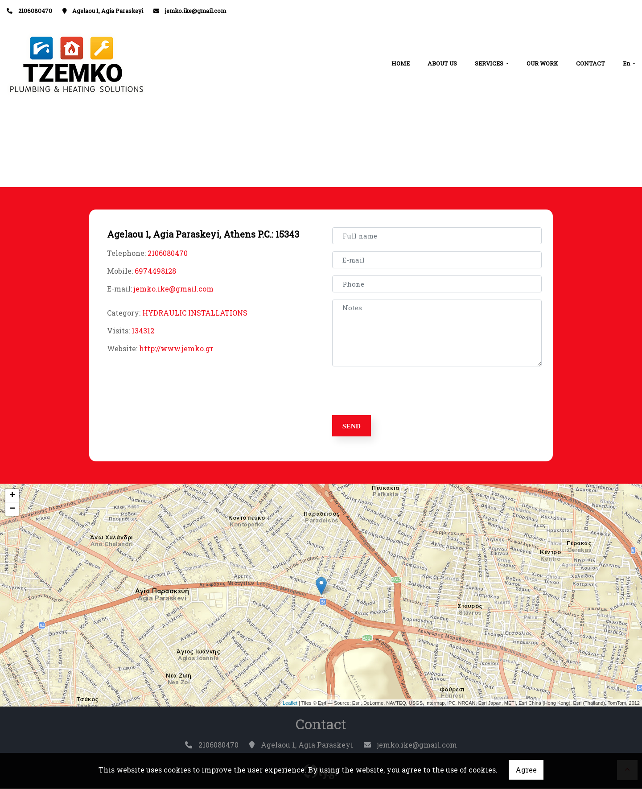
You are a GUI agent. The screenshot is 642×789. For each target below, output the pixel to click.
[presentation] (401, 391)
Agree (526, 769)
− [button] (12, 510)
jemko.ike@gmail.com (195, 10)
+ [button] (12, 496)
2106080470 (168, 253)
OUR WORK (542, 63)
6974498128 (155, 270)
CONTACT (590, 63)
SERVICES (490, 63)
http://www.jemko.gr (176, 348)
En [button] (627, 63)
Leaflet (290, 704)
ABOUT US (442, 63)
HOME (400, 63)
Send (352, 426)
